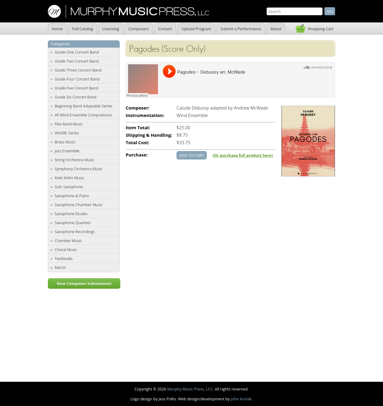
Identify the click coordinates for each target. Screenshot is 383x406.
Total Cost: (137, 142)
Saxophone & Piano (72, 195)
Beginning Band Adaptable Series (84, 106)
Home (57, 28)
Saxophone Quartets (73, 222)
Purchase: (137, 155)
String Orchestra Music (75, 159)
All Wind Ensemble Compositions (83, 115)
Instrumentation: (145, 115)
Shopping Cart (320, 28)
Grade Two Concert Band (77, 61)
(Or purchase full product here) (243, 155)
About (276, 28)
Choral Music (66, 249)
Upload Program (196, 28)
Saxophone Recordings (75, 231)
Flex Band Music (69, 124)
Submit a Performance (241, 28)
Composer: (138, 108)
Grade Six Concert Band (75, 97)
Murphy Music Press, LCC (190, 389)
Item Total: (138, 127)
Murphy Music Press (128, 11)
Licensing (110, 28)
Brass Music (65, 142)
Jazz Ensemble (67, 150)
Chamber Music (68, 240)
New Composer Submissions (84, 283)
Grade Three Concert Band (78, 70)
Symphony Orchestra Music (79, 168)
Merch (60, 267)
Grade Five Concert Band (76, 88)
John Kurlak (241, 399)
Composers (138, 28)
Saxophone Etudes (71, 213)
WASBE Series (67, 133)
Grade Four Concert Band (77, 79)
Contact (165, 28)
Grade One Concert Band (77, 52)
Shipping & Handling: (149, 135)
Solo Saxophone (69, 186)
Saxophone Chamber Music (79, 204)
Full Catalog (82, 28)
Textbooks (64, 258)
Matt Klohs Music (69, 177)
